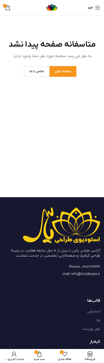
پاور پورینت (91, 329)
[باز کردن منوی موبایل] (94, 8)
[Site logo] (52, 7)
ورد (97, 320)
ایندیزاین (93, 311)
